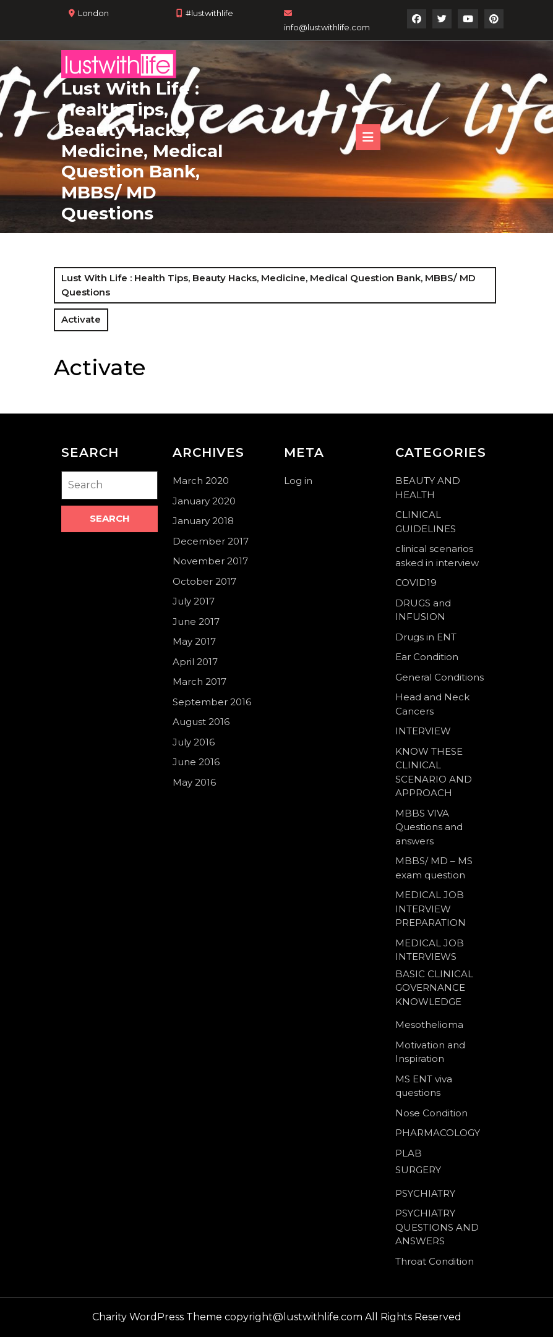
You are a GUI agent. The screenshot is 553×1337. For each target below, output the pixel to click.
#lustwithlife (209, 13)
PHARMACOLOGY (437, 1133)
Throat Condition (434, 1261)
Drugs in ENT (426, 637)
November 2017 (210, 561)
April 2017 (195, 662)
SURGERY (418, 1170)
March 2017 (199, 681)
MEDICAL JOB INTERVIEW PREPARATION (430, 908)
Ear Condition (426, 657)
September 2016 (212, 702)
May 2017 (194, 641)
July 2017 (194, 601)
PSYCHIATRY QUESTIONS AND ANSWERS (437, 1227)
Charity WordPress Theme (157, 1317)
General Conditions (439, 677)
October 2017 (204, 581)
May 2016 (194, 782)
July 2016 (194, 742)
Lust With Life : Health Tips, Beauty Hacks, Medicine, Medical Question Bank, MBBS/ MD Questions (142, 151)
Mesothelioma (429, 1024)
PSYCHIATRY (425, 1193)
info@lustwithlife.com (327, 27)
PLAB (408, 1153)
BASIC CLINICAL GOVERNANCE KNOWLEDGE (434, 988)
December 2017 (211, 541)
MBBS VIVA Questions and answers (429, 827)
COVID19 (416, 582)
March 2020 (201, 480)
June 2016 (196, 762)
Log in (298, 480)
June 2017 (196, 621)
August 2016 (201, 722)
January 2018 (203, 521)
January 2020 (204, 501)
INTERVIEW (423, 731)
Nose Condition (431, 1113)
